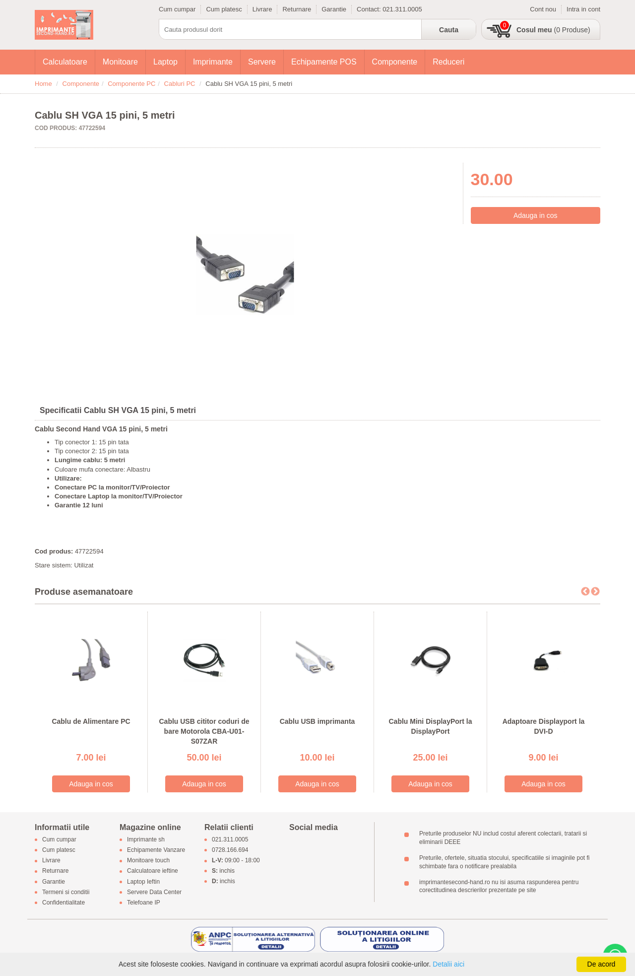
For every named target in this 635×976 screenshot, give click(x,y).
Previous (585, 592)
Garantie (333, 9)
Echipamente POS (324, 62)
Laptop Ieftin (143, 881)
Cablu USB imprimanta (317, 721)
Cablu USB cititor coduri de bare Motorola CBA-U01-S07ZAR (204, 731)
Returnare (296, 9)
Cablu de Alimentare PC (91, 721)
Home (43, 83)
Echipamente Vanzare (156, 849)
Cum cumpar (177, 9)
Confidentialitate (63, 903)
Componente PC (131, 83)
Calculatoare (65, 62)
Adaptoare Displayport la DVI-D (544, 726)
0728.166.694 (230, 849)
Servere (262, 62)
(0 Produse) (553, 30)
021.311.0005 (402, 9)
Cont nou (543, 9)
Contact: (369, 9)
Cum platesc (224, 9)
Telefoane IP (143, 903)
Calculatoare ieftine (152, 871)
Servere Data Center (154, 892)
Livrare (262, 9)
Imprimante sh (146, 839)
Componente (395, 62)
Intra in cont (583, 9)
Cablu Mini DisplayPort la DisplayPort (430, 726)
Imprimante (213, 62)
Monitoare (120, 62)
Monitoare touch (148, 860)
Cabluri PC (179, 83)
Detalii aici (448, 964)
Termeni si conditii (65, 892)
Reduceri (448, 62)
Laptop (165, 62)
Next (595, 592)
